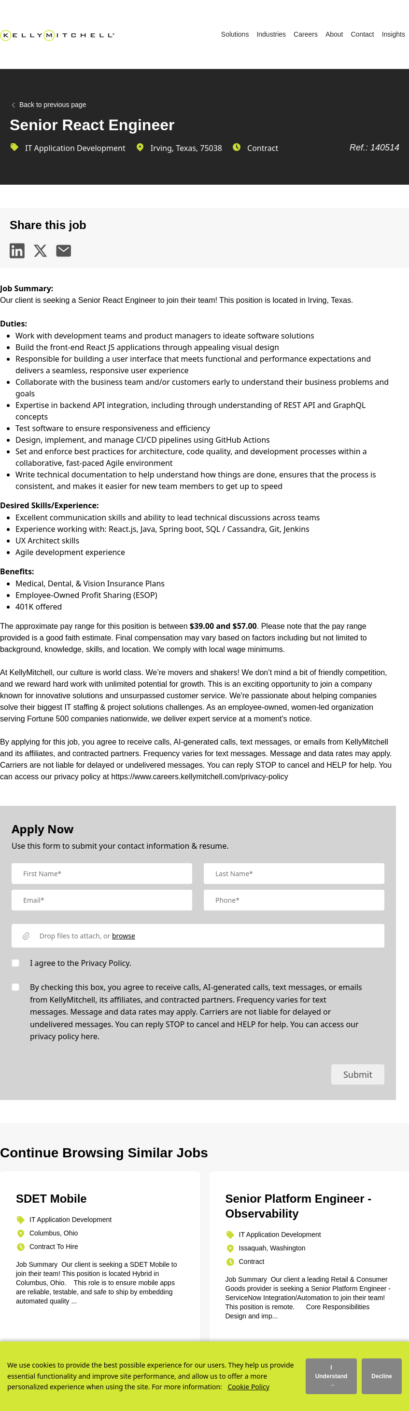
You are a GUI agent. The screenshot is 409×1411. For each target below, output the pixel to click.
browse (123, 935)
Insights (393, 34)
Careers (306, 34)
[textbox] (102, 873)
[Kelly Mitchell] (57, 34)
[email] (63, 250)
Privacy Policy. (106, 963)
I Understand (331, 1376)
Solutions (235, 34)
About (334, 34)
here (89, 1036)
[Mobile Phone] (294, 900)
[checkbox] (15, 963)
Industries (271, 34)
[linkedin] (17, 250)
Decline (381, 1376)
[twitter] (40, 250)
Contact (362, 34)
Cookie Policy (248, 1386)
